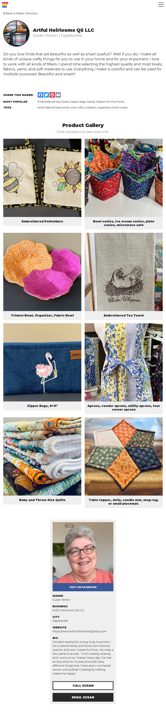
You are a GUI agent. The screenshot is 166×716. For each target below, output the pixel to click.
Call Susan (83, 685)
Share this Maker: (18, 95)
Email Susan (83, 697)
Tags (7, 107)
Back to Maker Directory (20, 13)
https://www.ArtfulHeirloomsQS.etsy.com (79, 631)
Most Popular (15, 101)
